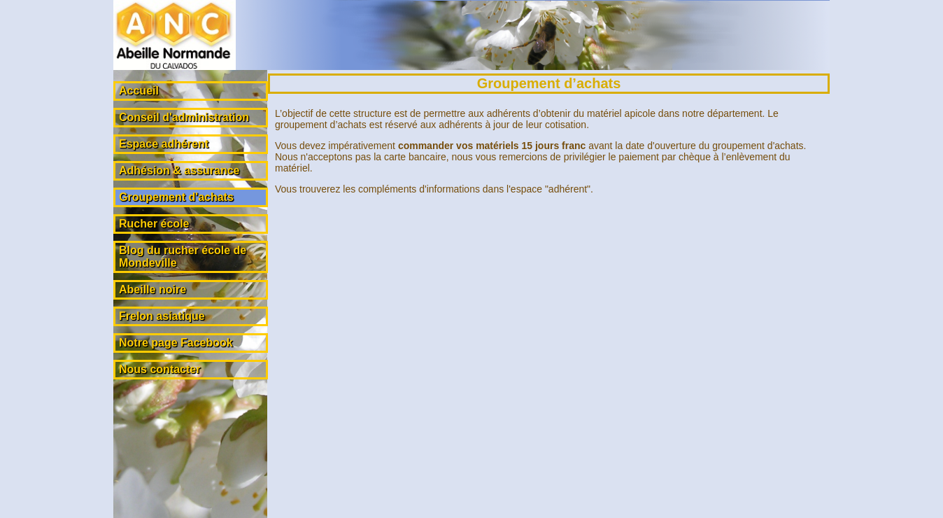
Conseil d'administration (184, 117)
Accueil (139, 91)
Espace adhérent (163, 144)
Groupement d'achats (176, 197)
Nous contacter (159, 369)
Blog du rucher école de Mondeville (182, 256)
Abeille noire (152, 289)
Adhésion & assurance (179, 170)
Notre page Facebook (176, 343)
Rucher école (154, 224)
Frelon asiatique (162, 316)
